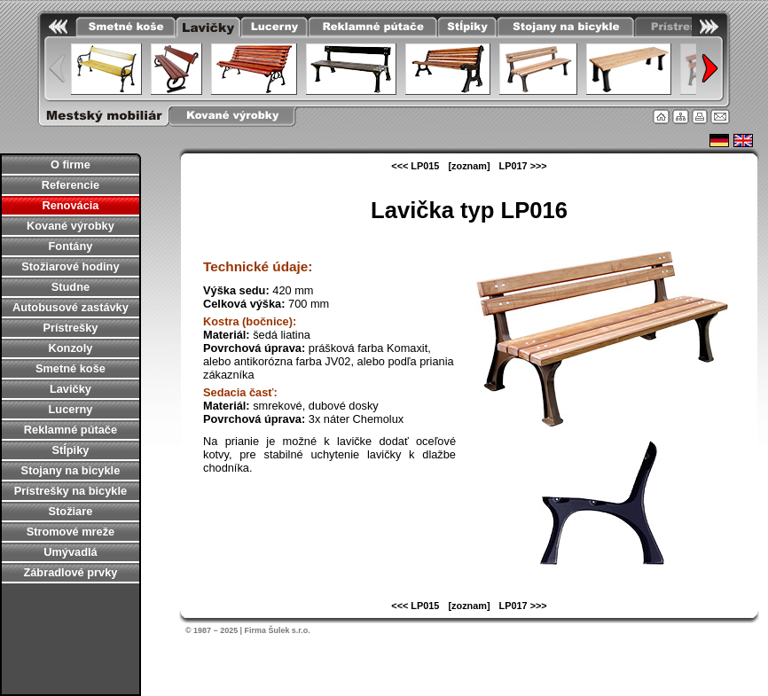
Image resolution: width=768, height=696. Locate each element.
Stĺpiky (70, 450)
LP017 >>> (523, 165)
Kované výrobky (70, 225)
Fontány (71, 246)
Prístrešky (70, 327)
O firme (70, 164)
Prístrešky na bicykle (70, 490)
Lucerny (71, 409)
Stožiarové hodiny (70, 266)
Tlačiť (700, 116)
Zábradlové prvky (70, 572)
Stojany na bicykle (71, 470)
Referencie (70, 185)
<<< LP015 (415, 165)
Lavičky (70, 388)
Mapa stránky (680, 116)
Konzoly (71, 348)
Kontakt (720, 116)
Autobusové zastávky (70, 307)
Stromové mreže (71, 531)
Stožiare (71, 511)
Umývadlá (70, 552)
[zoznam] (469, 165)
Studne (70, 286)
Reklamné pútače (70, 429)
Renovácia (70, 205)
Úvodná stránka (661, 116)
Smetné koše (70, 368)
